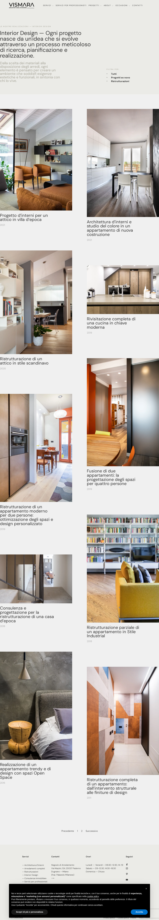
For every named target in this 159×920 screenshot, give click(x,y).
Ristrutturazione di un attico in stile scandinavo (24, 361)
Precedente (67, 831)
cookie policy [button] (93, 896)
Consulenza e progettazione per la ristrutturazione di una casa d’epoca (27, 614)
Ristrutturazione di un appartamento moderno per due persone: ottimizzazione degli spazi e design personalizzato (26, 515)
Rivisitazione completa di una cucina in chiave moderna (111, 323)
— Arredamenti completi (33, 868)
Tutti (114, 73)
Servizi (47, 5)
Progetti (94, 5)
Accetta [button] (139, 912)
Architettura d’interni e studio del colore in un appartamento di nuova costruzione (110, 228)
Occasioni (122, 5)
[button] (146, 888)
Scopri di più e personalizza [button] (29, 912)
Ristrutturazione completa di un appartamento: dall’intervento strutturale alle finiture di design (112, 786)
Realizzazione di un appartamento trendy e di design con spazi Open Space (25, 771)
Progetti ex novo (120, 77)
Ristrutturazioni (120, 81)
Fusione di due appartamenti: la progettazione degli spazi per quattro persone (111, 477)
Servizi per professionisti (71, 5)
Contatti (137, 5)
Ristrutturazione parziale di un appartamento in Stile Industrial (113, 632)
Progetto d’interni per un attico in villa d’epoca (24, 217)
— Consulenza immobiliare (34, 878)
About (107, 5)
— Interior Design (30, 875)
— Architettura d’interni (33, 865)
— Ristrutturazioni (30, 871)
